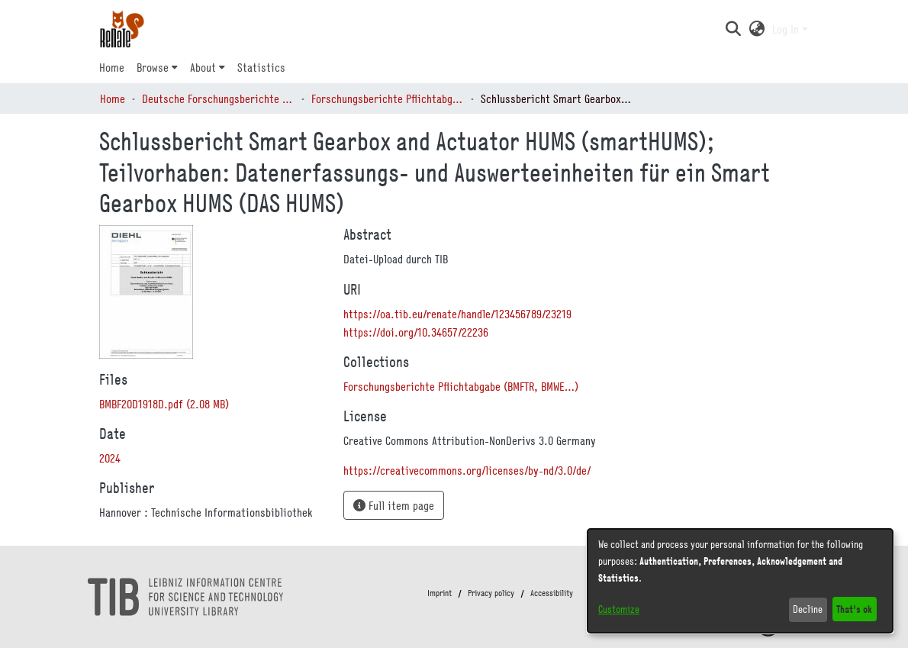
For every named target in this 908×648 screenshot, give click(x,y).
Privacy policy (491, 593)
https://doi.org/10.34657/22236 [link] (415, 332)
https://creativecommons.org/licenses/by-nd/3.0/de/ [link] (467, 470)
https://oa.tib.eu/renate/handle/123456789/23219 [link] (457, 314)
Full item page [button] (393, 505)
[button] (732, 29)
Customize (618, 609)
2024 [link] (110, 458)
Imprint (439, 593)
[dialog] (740, 581)
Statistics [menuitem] (261, 67)
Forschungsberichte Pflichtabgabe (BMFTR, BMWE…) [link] (387, 98)
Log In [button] (787, 29)
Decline (808, 609)
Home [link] (112, 98)
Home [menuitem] (111, 67)
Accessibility (551, 593)
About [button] (203, 67)
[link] (164, 404)
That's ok (854, 608)
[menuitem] (157, 67)
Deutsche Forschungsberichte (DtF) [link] (218, 98)
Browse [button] (153, 67)
